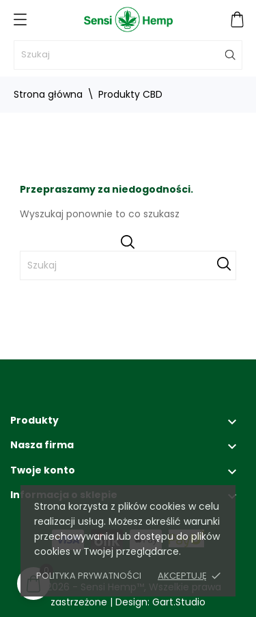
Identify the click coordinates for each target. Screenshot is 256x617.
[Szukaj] (128, 55)
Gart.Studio (178, 602)
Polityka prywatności (88, 575)
